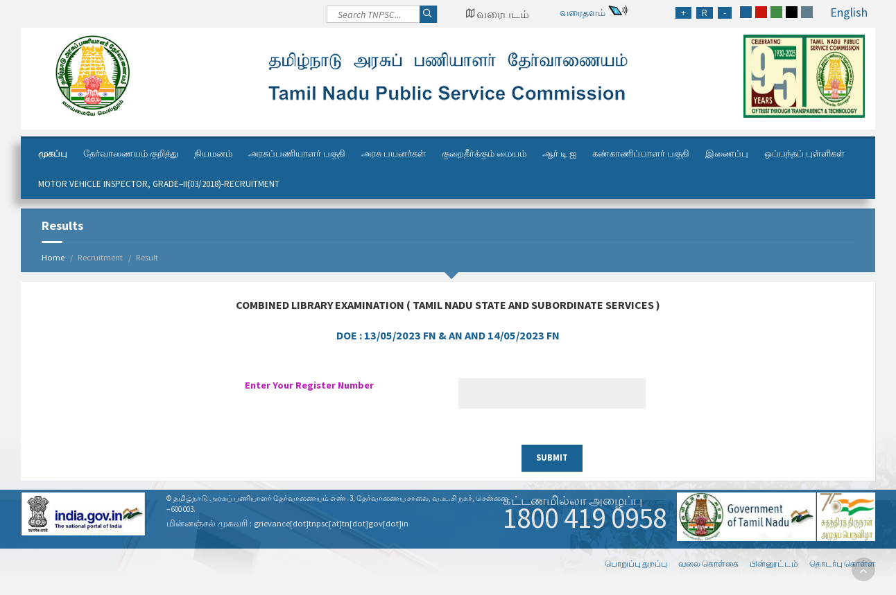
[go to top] (863, 569)
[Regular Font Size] (704, 13)
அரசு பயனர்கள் (393, 153)
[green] (776, 12)
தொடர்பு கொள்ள (842, 563)
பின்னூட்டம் (774, 563)
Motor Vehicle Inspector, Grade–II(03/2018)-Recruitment (158, 184)
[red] (761, 12)
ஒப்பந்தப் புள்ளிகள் (804, 153)
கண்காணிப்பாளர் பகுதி (640, 153)
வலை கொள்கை (708, 563)
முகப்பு (52, 153)
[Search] (382, 18)
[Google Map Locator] (497, 14)
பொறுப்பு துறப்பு (636, 563)
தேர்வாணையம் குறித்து (130, 153)
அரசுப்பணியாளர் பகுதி (296, 153)
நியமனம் (213, 153)
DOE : (448, 335)
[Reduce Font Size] (725, 13)
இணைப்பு (726, 153)
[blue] (746, 12)
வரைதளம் (582, 12)
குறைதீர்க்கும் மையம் (484, 153)
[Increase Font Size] (683, 13)
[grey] (807, 12)
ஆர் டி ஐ (559, 153)
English (849, 12)
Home (53, 257)
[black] (792, 12)
